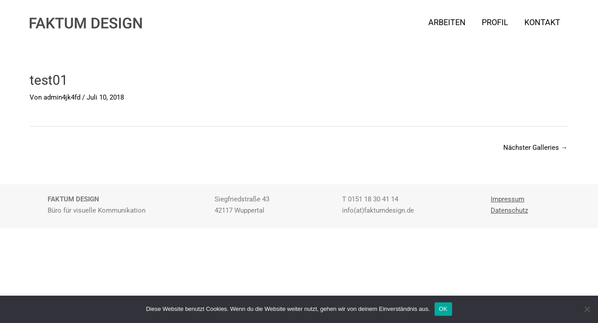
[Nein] (586, 309)
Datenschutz (509, 210)
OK (443, 309)
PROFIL (495, 22)
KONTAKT (542, 22)
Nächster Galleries (535, 148)
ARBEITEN (447, 22)
